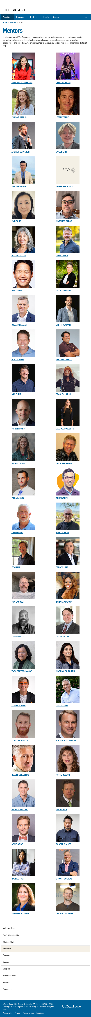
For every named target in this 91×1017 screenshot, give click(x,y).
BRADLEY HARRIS (63, 394)
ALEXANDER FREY (64, 359)
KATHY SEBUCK (63, 775)
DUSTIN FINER (17, 359)
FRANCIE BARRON (19, 117)
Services (6, 955)
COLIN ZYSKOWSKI (64, 913)
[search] (86, 17)
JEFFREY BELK (62, 117)
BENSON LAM (62, 567)
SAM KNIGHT (17, 533)
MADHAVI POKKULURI (65, 671)
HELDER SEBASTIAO (20, 775)
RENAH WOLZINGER (20, 913)
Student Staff (8, 942)
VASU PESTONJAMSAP (21, 671)
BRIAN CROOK (62, 256)
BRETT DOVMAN (63, 325)
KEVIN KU (15, 567)
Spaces (6, 962)
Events (46, 17)
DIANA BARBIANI (63, 83)
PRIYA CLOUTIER (18, 256)
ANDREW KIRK (62, 498)
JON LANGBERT (18, 602)
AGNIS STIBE (17, 844)
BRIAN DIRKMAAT (19, 325)
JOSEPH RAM (62, 706)
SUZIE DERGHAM (63, 290)
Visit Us (6, 982)
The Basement (15, 10)
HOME (5, 22)
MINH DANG (16, 290)
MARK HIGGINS (18, 429)
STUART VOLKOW (64, 879)
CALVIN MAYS (17, 636)
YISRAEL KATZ (17, 498)
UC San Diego (18, 6)
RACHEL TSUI (17, 879)
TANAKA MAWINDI (64, 602)
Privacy (18, 1013)
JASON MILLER (62, 636)
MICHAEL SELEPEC (19, 809)
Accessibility (7, 1013)
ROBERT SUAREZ (63, 844)
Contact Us (7, 989)
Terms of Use (28, 1013)
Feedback (40, 1013)
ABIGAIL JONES (18, 463)
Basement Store (9, 976)
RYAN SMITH (61, 809)
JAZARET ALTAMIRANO (21, 83)
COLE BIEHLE (61, 152)
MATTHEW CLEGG (64, 221)
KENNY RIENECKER (19, 740)
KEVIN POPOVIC (18, 706)
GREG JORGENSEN (64, 463)
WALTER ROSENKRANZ (66, 740)
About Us (8, 17)
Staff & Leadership (11, 935)
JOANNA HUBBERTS (65, 429)
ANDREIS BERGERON (20, 152)
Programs (21, 17)
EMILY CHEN (16, 221)
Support (6, 969)
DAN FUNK (16, 394)
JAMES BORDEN (18, 186)
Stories (57, 17)
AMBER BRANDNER (64, 186)
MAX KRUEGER (62, 533)
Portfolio (35, 17)
